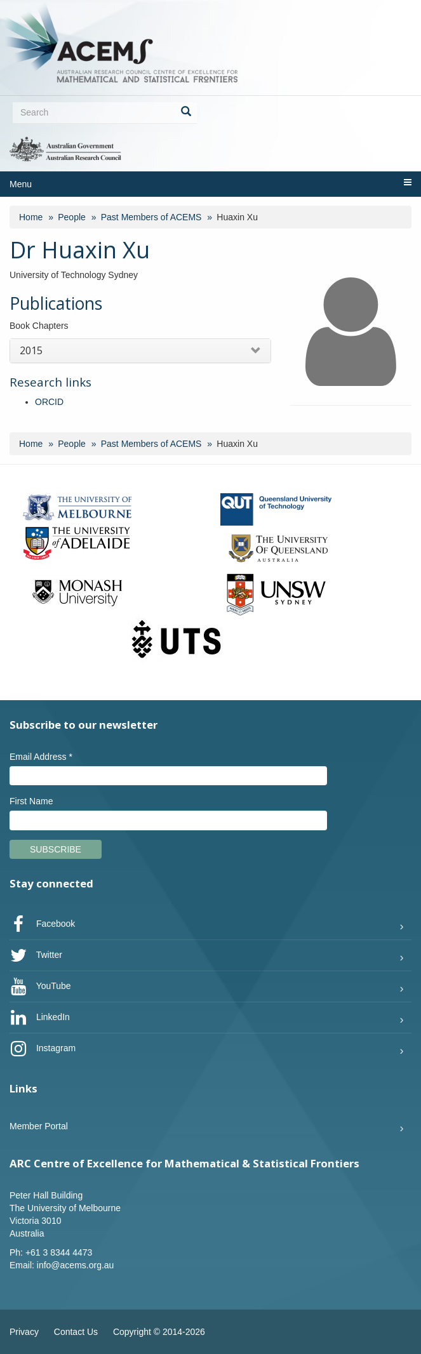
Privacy (24, 1332)
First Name (31, 801)
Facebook (42, 924)
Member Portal (39, 1126)
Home (31, 217)
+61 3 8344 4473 (59, 1252)
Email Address (41, 757)
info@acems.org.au (75, 1265)
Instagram (43, 1049)
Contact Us (76, 1332)
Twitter (36, 955)
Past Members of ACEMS (151, 217)
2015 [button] (31, 350)
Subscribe (55, 849)
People (72, 217)
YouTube (40, 986)
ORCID (49, 402)
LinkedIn (40, 1017)
